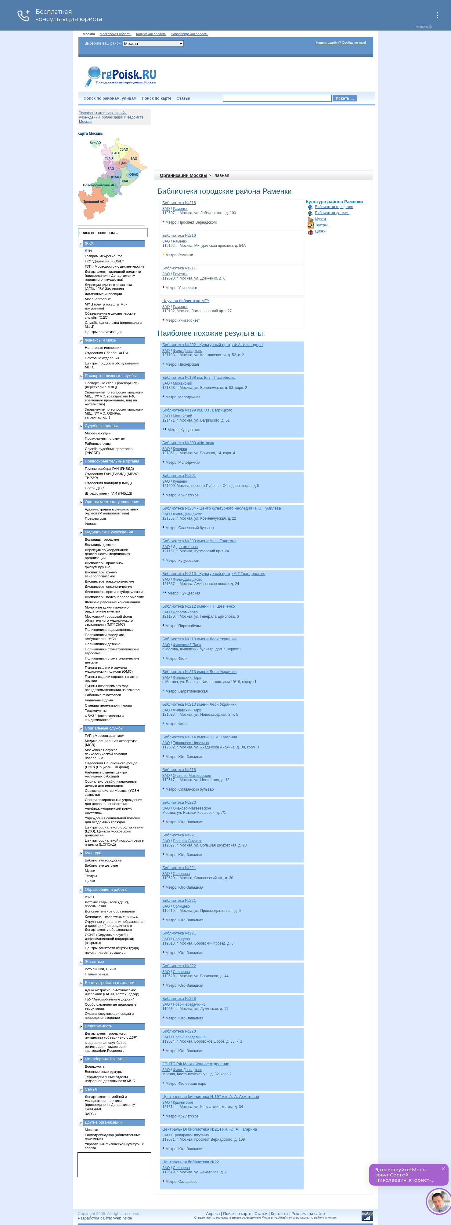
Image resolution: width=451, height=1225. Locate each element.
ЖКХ (89, 243)
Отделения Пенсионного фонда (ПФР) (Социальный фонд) (111, 765)
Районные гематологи (103, 695)
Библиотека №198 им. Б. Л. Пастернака (198, 377)
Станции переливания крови (108, 705)
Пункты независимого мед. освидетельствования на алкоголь (113, 688)
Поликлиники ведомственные (109, 629)
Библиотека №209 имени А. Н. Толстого (199, 541)
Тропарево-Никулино (191, 743)
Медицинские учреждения (109, 532)
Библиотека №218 (179, 769)
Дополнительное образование (110, 911)
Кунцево (180, 449)
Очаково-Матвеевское (192, 775)
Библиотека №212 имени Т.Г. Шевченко (198, 606)
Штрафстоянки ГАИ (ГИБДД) (108, 493)
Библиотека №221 (179, 835)
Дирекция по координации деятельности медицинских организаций (107, 554)
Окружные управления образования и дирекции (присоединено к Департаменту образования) (115, 925)
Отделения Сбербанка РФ (106, 353)
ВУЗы (89, 897)
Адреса (213, 1213)
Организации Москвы (183, 175)
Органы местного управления (112, 501)
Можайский (182, 383)
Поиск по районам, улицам (110, 98)
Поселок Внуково (187, 841)
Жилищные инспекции (103, 294)
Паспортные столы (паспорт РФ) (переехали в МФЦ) (112, 385)
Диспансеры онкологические (108, 586)
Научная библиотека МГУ (185, 300)
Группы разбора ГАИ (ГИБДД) (109, 468)
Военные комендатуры (104, 1071)
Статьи (183, 98)
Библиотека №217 (179, 268)
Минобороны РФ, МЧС (105, 1059)
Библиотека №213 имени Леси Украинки (199, 639)
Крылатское (183, 1102)
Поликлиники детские (103, 644)
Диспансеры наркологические (109, 581)
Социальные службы (104, 728)
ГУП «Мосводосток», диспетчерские (115, 266)
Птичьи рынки (96, 974)
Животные (94, 961)
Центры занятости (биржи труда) (112, 948)
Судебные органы (101, 425)
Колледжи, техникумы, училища (111, 916)
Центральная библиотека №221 (191, 1162)
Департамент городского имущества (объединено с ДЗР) (111, 1035)
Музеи (320, 219)
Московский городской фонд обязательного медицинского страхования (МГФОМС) (109, 620)
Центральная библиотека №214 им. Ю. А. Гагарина (209, 1129)
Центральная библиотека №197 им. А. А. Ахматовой (210, 1096)
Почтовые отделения (102, 358)
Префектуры (95, 518)
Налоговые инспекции (103, 347)
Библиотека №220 (179, 802)
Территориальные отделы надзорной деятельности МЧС (110, 1079)
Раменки (180, 209)
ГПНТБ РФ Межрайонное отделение (195, 1064)
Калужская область (151, 34)
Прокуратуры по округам (105, 438)
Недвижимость (98, 1026)
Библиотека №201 (179, 475)
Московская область (116, 34)
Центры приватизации (103, 332)
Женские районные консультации (112, 602)
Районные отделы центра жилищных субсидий (106, 774)
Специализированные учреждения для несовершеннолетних (113, 802)
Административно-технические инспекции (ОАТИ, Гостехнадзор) (112, 992)
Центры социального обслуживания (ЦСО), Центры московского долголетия (114, 831)
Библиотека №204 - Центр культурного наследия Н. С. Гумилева (221, 508)
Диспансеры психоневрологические (114, 597)
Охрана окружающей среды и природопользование (109, 1015)
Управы (91, 523)
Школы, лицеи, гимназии (105, 953)
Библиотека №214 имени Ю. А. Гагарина (199, 737)
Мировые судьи (97, 433)
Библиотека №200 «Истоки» (188, 443)
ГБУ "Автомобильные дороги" (109, 999)
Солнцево (181, 874)
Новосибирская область (189, 34)
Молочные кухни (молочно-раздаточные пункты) (107, 609)
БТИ (88, 251)
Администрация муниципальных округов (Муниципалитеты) (112, 511)
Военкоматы (95, 1066)
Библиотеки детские (332, 213)
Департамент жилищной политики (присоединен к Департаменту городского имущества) (113, 275)
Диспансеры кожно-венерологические (101, 574)
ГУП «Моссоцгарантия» (104, 735)
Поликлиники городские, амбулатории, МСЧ (105, 637)
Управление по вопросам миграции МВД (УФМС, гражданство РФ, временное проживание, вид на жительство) (114, 398)
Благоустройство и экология (111, 982)
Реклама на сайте (308, 1213)
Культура (93, 852)
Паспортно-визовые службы (111, 375)
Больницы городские (102, 539)
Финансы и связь (100, 340)
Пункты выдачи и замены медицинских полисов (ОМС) (109, 669)
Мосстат (92, 1130)
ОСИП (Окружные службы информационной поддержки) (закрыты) (109, 939)
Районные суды (98, 443)
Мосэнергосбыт (98, 299)
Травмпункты (95, 710)
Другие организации (103, 1122)
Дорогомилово (185, 547)
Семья (91, 1089)
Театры (321, 225)
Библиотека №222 (179, 966)
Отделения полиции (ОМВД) (108, 483)
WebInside (122, 1218)
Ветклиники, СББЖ (101, 969)
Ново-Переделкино (189, 1004)
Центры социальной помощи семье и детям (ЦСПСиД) (114, 842)
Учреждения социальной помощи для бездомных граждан (112, 820)
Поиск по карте (156, 98)
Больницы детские (100, 545)
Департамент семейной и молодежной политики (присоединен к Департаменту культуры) (110, 1102)
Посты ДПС (94, 488)
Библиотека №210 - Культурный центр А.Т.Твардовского (213, 573)
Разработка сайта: (95, 1218)
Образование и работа (106, 889)
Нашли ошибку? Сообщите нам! (341, 42)
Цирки (320, 231)
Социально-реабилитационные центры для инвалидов (111, 783)
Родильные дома (99, 700)
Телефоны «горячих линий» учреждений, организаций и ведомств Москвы (111, 117)
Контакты (279, 1213)
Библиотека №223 (179, 998)
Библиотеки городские (334, 207)
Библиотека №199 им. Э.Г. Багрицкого (197, 410)
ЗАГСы (90, 1114)
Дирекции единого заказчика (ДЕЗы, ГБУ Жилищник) (108, 287)
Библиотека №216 (179, 202)
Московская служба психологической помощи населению (106, 754)
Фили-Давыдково (187, 351)
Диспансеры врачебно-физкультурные (104, 565)
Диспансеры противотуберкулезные (114, 592)
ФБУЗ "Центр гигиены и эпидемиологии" (104, 718)
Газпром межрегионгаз (103, 256)
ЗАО (166, 209)
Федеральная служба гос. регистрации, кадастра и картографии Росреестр (106, 1046)
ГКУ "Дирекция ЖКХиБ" (104, 261)
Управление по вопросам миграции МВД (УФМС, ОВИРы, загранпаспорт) (114, 413)
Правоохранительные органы (112, 461)
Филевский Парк (187, 645)
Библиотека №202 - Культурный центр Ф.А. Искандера (212, 344)
